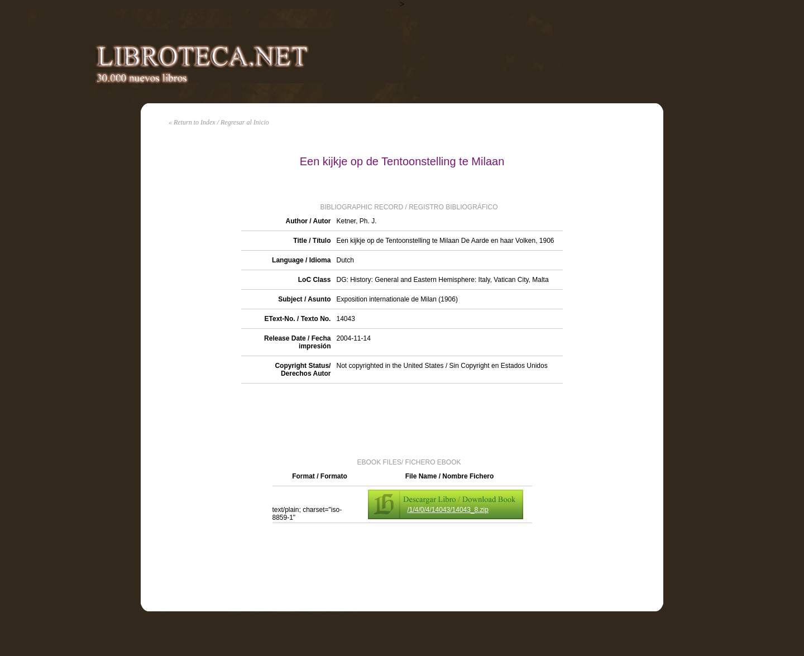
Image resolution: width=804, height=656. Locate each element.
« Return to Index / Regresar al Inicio (219, 122)
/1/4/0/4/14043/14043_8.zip (448, 510)
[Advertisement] (402, 420)
